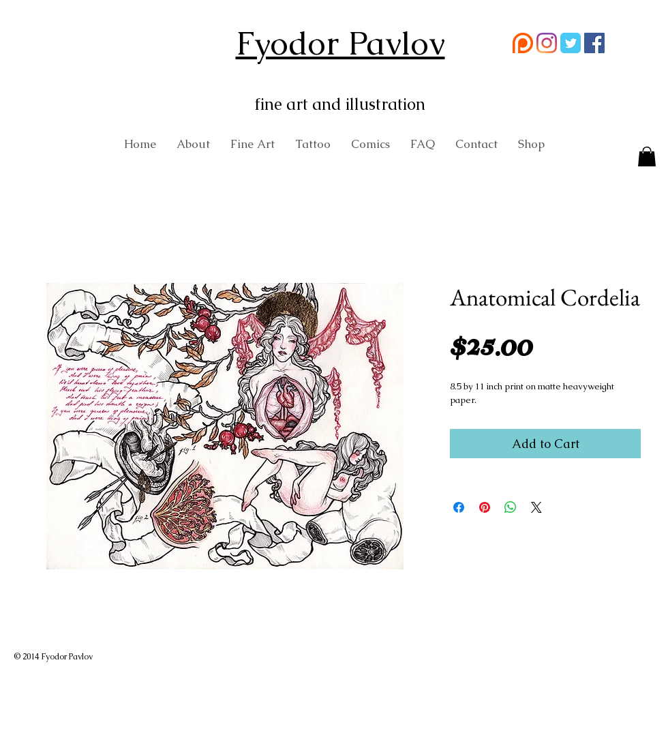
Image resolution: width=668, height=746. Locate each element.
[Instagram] (546, 43)
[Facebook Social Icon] (594, 43)
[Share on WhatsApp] (510, 507)
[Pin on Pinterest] (484, 507)
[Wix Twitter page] (570, 43)
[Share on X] (536, 507)
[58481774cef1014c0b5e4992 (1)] (523, 43)
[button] (646, 158)
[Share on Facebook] (459, 507)
